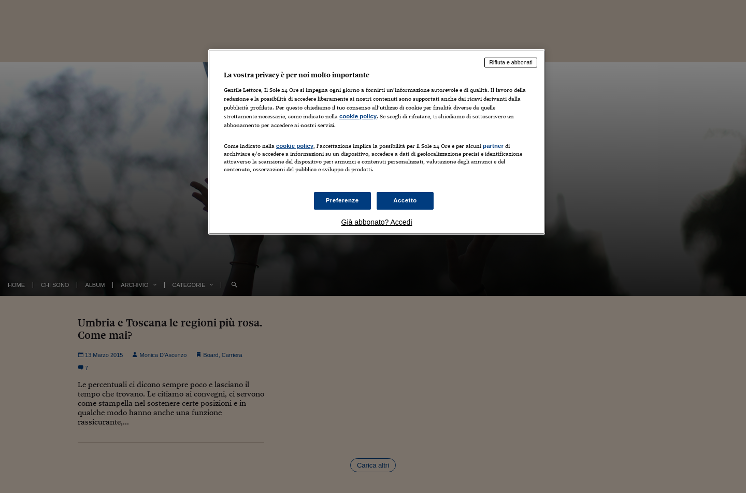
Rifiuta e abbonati (511, 62)
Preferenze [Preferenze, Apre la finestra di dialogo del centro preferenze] (342, 200)
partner (493, 146)
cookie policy (358, 116)
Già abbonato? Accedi (376, 222)
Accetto (405, 200)
